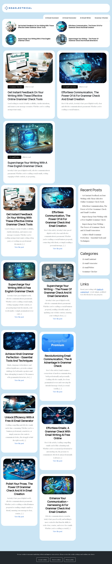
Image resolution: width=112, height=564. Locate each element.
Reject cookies (56, 560)
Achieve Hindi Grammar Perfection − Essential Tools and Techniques (19, 359)
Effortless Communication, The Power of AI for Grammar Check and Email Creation (85, 26)
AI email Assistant (52, 18)
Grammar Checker (101, 18)
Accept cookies (42, 560)
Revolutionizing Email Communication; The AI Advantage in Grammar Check (58, 363)
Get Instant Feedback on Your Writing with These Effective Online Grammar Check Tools (36, 26)
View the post (19, 249)
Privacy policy (70, 560)
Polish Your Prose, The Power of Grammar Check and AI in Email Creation (19, 491)
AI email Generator (69, 18)
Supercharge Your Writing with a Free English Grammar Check (34, 40)
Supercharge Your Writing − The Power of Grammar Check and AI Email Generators (83, 40)
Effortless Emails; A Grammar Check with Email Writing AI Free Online (57, 435)
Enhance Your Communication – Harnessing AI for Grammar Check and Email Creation (57, 507)
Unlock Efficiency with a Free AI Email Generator (19, 421)
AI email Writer (85, 18)
